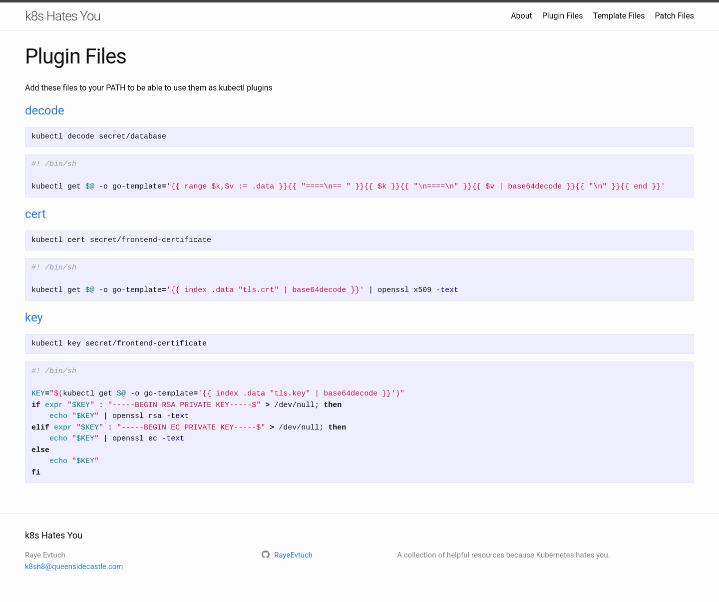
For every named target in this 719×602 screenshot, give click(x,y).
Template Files (619, 15)
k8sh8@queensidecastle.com (74, 566)
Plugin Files (562, 15)
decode (44, 111)
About (521, 15)
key (34, 317)
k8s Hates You (62, 16)
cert (35, 214)
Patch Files (674, 15)
